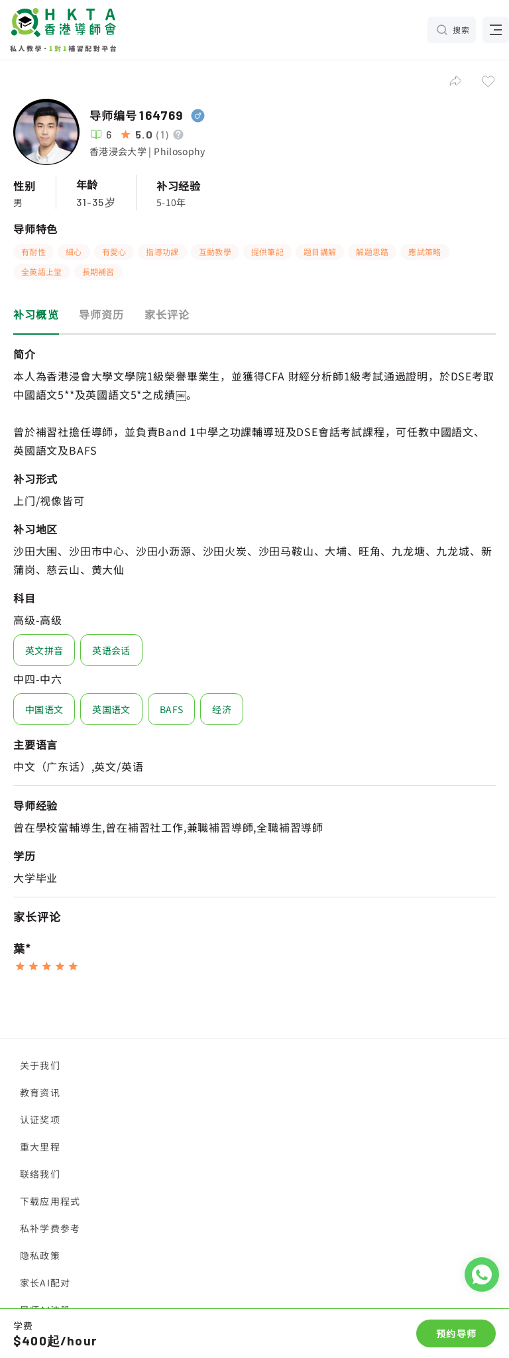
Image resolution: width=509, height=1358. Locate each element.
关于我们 (40, 1065)
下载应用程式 (50, 1201)
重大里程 (40, 1146)
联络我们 (40, 1173)
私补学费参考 (50, 1228)
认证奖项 (40, 1119)
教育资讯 (40, 1092)
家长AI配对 (45, 1282)
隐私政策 (40, 1255)
